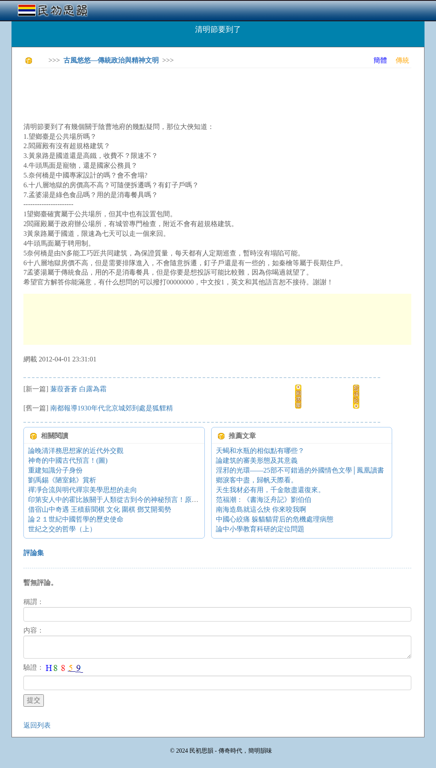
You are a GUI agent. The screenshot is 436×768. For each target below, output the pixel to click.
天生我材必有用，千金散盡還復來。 (270, 489)
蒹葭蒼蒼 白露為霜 (78, 389)
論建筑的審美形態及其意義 (257, 460)
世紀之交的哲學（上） (62, 529)
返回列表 (37, 725)
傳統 (402, 60)
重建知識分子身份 (55, 470)
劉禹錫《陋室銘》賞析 (62, 480)
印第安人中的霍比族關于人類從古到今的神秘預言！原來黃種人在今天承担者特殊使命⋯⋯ (164, 499)
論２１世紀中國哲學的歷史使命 (75, 519)
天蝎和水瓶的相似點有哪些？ (260, 450)
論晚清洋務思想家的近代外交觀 (75, 450)
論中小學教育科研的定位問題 (260, 529)
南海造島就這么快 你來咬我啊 (261, 509)
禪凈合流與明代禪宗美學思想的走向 (82, 489)
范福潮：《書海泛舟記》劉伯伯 (263, 499)
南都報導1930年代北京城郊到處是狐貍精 (111, 408)
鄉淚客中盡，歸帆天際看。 (257, 480)
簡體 (380, 60)
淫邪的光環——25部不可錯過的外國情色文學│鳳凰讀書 (300, 470)
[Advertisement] (178, 94)
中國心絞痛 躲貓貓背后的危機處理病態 (274, 519)
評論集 (33, 552)
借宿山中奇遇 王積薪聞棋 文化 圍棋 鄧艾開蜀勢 (99, 509)
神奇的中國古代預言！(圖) (68, 460)
